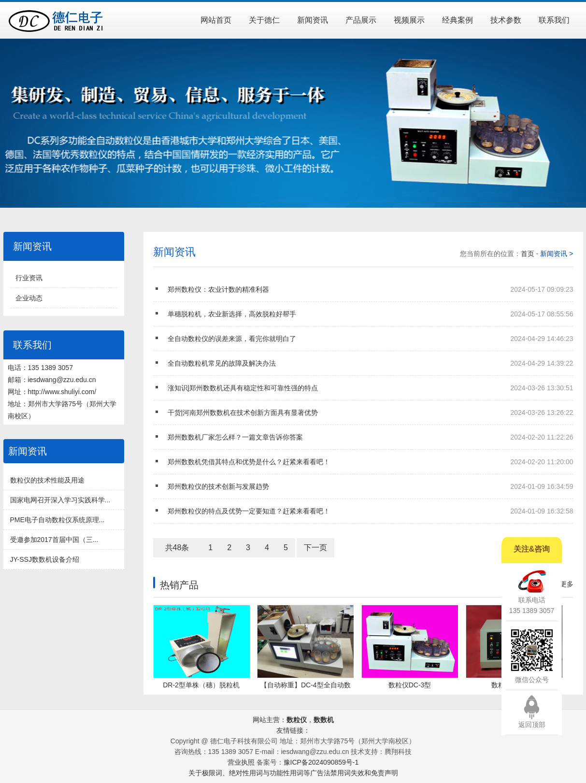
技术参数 (505, 20)
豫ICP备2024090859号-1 (321, 762)
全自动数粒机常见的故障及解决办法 (370, 363)
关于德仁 (264, 20)
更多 (566, 584)
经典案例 (457, 20)
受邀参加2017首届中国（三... (54, 539)
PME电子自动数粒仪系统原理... (57, 520)
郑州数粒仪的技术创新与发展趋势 (370, 486)
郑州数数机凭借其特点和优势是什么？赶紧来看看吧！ (370, 462)
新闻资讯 (312, 20)
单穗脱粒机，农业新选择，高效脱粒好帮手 (370, 314)
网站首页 (215, 20)
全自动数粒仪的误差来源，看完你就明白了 (370, 339)
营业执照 (241, 762)
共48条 (177, 547)
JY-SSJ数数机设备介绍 (44, 559)
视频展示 (409, 20)
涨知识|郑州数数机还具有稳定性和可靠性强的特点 (370, 388)
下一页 (315, 547)
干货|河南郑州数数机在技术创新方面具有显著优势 (370, 412)
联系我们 (554, 20)
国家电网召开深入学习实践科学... (60, 500)
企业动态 (29, 298)
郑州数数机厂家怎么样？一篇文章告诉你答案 (370, 437)
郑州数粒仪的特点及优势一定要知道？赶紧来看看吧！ (370, 511)
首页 (528, 253)
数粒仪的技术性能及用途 (47, 480)
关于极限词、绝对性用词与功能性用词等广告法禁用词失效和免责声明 (293, 773)
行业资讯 (29, 278)
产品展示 (360, 20)
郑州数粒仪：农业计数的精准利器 (370, 289)
